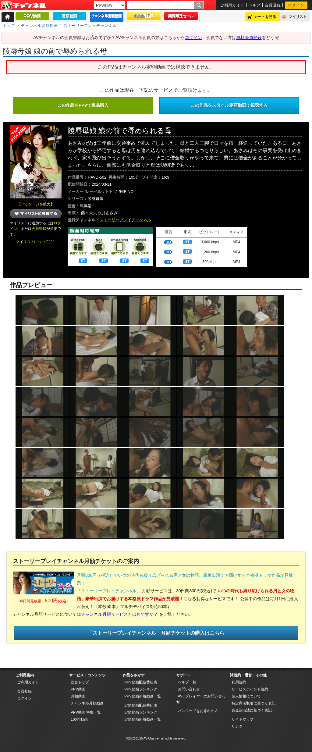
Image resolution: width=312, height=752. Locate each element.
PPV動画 (78, 689)
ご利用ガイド (232, 5)
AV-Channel (23, 5)
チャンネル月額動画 (87, 703)
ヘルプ (255, 5)
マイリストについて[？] (35, 242)
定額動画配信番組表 (140, 705)
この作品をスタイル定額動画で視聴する (229, 105)
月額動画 (78, 696)
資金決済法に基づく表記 (252, 710)
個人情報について (246, 696)
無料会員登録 (249, 37)
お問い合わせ (189, 689)
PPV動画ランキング (140, 689)
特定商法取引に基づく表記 (253, 703)
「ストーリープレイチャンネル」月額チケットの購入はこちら (156, 633)
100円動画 (79, 719)
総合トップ (80, 682)
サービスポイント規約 (250, 689)
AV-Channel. (152, 738)
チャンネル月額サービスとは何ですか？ (119, 614)
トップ (9, 25)
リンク (237, 726)
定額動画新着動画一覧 (142, 719)
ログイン (296, 5)
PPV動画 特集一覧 (86, 712)
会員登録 (273, 5)
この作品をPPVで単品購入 (82, 105)
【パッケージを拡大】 (35, 204)
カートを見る (265, 17)
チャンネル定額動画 (39, 25)
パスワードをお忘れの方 (198, 711)
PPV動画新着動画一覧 (142, 696)
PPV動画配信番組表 (140, 682)
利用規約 (239, 682)
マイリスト (298, 17)
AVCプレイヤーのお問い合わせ (200, 699)
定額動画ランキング (140, 712)
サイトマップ (243, 719)
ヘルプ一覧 (187, 682)
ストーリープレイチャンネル (90, 25)
